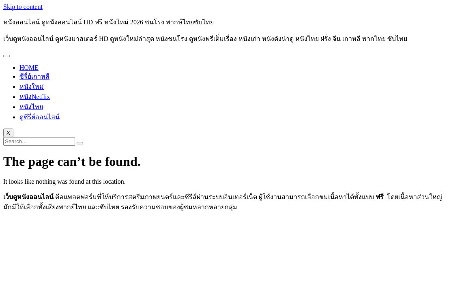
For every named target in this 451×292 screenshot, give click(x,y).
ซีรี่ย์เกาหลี (34, 76)
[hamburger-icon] (6, 56)
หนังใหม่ (31, 86)
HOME (29, 67)
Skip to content (23, 6)
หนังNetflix (34, 96)
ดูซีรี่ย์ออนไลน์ (39, 117)
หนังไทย (31, 106)
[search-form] (39, 141)
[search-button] (80, 143)
